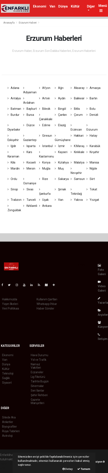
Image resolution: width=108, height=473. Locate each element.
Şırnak (60, 189)
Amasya (93, 88)
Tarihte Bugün (40, 381)
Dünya (62, 6)
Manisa (92, 162)
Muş (59, 168)
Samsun (78, 179)
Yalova (77, 199)
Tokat (91, 189)
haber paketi (8, 463)
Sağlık (6, 378)
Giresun (45, 135)
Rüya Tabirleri (10, 431)
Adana (13, 88)
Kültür (75, 6)
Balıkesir (78, 98)
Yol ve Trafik (39, 359)
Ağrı (59, 88)
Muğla (44, 168)
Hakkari (77, 135)
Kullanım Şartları (47, 299)
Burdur (13, 114)
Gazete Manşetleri (37, 401)
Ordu (12, 179)
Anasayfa (9, 22)
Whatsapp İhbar (47, 304)
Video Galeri (102, 286)
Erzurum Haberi (28, 22)
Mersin (29, 168)
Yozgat (92, 199)
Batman (14, 108)
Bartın (91, 98)
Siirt (90, 179)
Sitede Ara (9, 417)
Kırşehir (92, 152)
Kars (27, 152)
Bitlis (75, 108)
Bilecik (44, 108)
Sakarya (62, 179)
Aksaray (77, 88)
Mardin (14, 168)
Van (52, 6)
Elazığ (60, 125)
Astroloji (7, 435)
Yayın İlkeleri (10, 304)
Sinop (13, 189)
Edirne (44, 125)
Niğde (91, 168)
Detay (67, 469)
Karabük (93, 146)
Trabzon (15, 199)
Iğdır (12, 146)
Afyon (44, 88)
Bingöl (60, 108)
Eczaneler (37, 372)
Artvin (44, 98)
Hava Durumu (39, 355)
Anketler (7, 422)
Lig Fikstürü (38, 376)
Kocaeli (29, 162)
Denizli (92, 114)
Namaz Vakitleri (36, 366)
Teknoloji (7, 373)
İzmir (60, 146)
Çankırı (61, 114)
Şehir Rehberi (39, 395)
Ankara (45, 205)
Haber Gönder (45, 308)
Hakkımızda (9, 299)
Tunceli (29, 199)
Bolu (90, 108)
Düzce (29, 125)
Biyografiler (9, 426)
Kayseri (61, 152)
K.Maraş (77, 146)
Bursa (28, 114)
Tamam (83, 469)
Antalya (14, 98)
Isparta (29, 146)
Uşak (44, 199)
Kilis (12, 162)
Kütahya (62, 162)
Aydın (60, 98)
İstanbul (46, 146)
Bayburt (30, 108)
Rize (43, 179)
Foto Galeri (102, 270)
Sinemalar (37, 386)
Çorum (77, 114)
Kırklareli (30, 205)
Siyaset (7, 382)
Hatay (91, 135)
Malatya (77, 162)
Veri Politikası (10, 308)
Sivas (28, 189)
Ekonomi (39, 6)
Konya (44, 162)
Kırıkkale (77, 152)
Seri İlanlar (37, 390)
